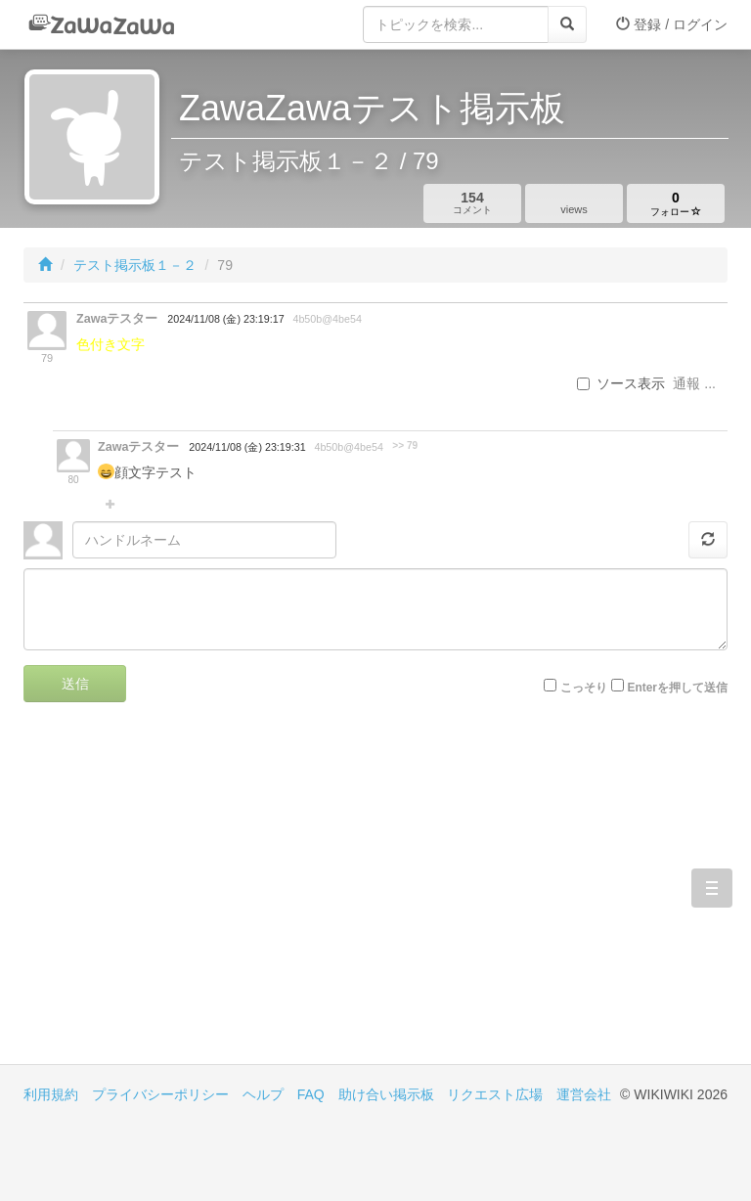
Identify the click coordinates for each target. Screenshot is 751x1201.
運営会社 (583, 1094)
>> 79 (405, 445)
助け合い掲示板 (386, 1094)
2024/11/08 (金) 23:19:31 (247, 447)
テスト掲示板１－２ (135, 265)
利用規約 (50, 1094)
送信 (75, 683)
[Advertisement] (199, 898)
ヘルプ (263, 1094)
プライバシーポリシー (160, 1094)
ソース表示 (621, 383)
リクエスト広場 (495, 1094)
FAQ (311, 1094)
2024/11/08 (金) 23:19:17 (225, 319)
